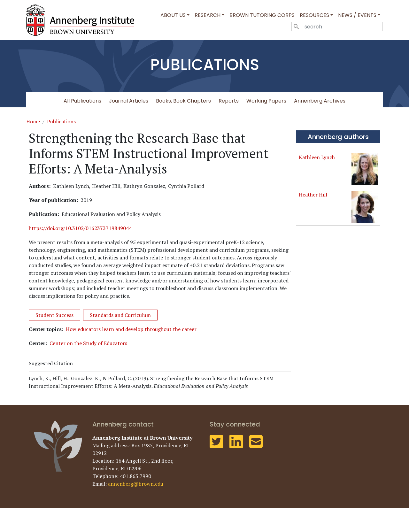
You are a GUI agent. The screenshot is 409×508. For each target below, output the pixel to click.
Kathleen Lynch (317, 157)
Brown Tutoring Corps (262, 15)
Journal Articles (128, 100)
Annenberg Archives (319, 100)
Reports (229, 100)
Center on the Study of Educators (88, 343)
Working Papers (266, 100)
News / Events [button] (357, 15)
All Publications (82, 100)
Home (33, 121)
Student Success (54, 315)
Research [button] (207, 15)
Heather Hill (313, 194)
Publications (61, 121)
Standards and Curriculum (120, 315)
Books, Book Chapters (183, 100)
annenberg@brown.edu (135, 483)
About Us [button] (173, 15)
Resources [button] (314, 15)
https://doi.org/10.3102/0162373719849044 (80, 228)
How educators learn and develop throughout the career (131, 329)
